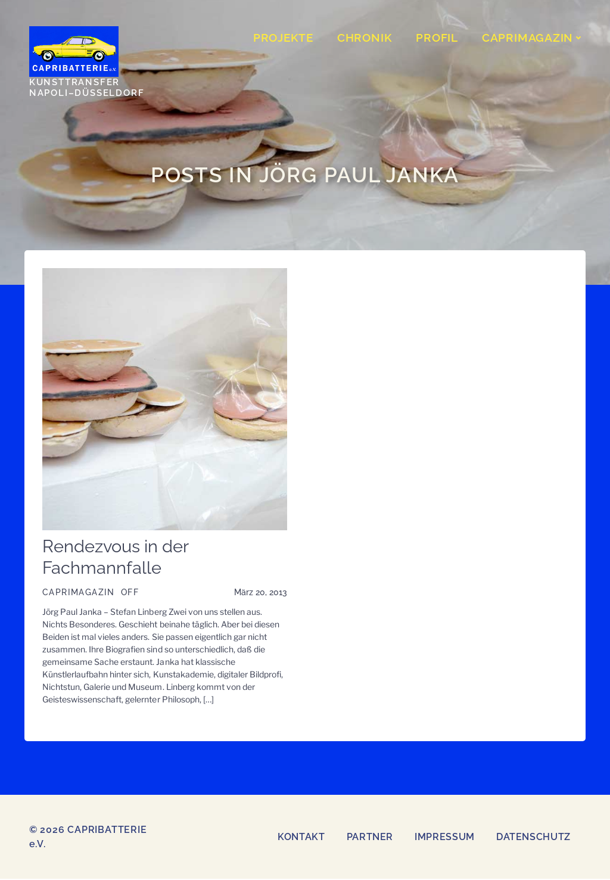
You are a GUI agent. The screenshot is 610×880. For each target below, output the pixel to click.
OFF (129, 594)
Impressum (445, 838)
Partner (370, 838)
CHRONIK (365, 38)
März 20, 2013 (260, 594)
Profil (438, 38)
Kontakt (301, 838)
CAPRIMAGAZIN (534, 38)
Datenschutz (533, 838)
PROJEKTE (284, 38)
